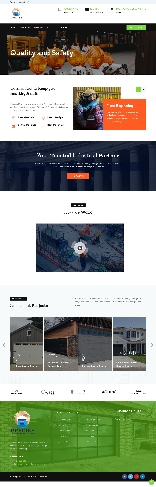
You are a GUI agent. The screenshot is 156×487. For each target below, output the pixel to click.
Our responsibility (93, 425)
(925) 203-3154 (71, 9)
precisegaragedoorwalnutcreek (31, 464)
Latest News (63, 436)
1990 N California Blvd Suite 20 (131, 9)
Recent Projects (65, 425)
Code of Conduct (65, 431)
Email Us (94, 9)
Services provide (93, 420)
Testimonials (91, 436)
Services (38, 27)
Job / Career (63, 442)
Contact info (91, 442)
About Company (92, 431)
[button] (78, 176)
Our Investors (64, 420)
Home (13, 27)
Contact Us (61, 27)
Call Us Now (136, 27)
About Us (25, 27)
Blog (49, 27)
